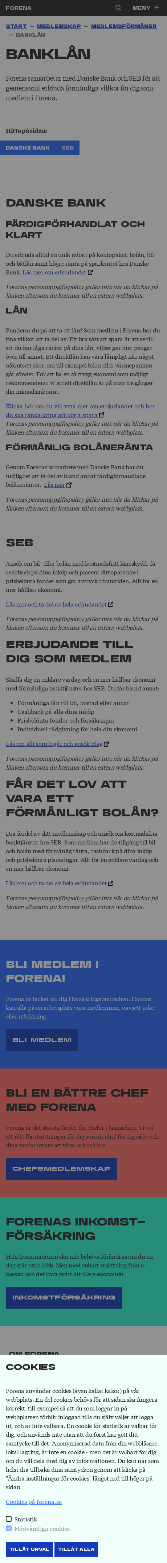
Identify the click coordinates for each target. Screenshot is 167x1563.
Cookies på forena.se (34, 1501)
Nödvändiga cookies (42, 1528)
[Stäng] (158, 1367)
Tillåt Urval (29, 1549)
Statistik (26, 1518)
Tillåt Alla (76, 1549)
